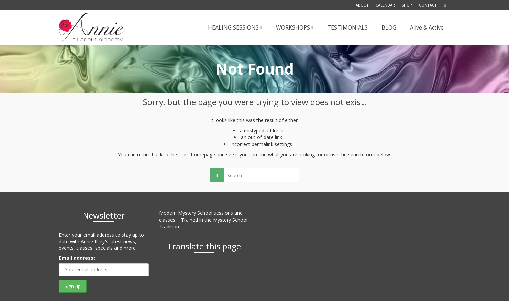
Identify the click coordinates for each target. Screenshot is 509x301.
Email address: (77, 258)
